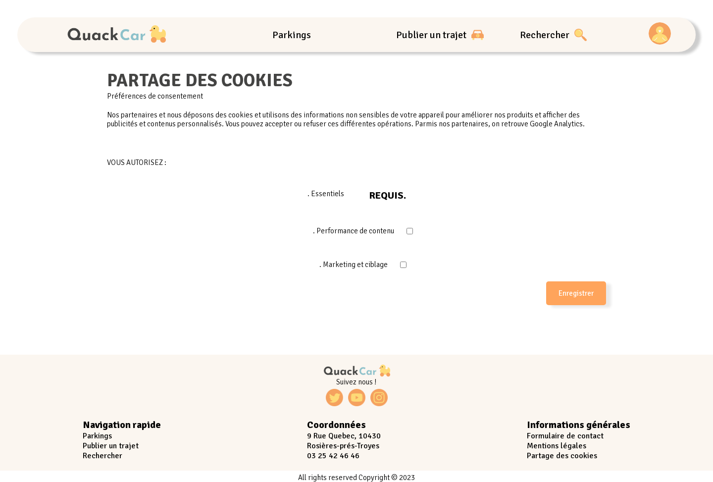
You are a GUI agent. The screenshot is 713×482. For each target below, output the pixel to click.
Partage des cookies (562, 456)
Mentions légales (556, 446)
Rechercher (553, 35)
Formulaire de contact (565, 436)
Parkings (291, 35)
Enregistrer (576, 293)
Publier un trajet (440, 35)
